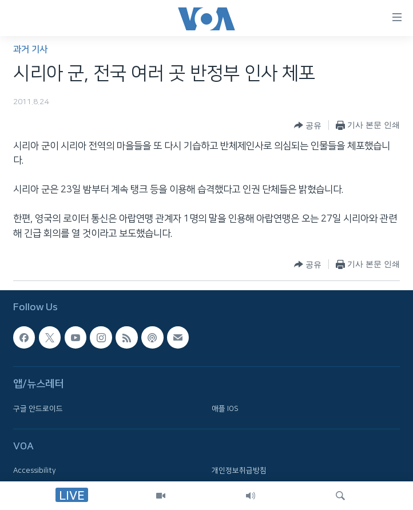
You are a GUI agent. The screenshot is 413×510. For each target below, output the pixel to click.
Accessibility (34, 470)
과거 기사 (30, 49)
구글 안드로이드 (38, 408)
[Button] (307, 125)
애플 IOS (225, 408)
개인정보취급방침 (239, 470)
